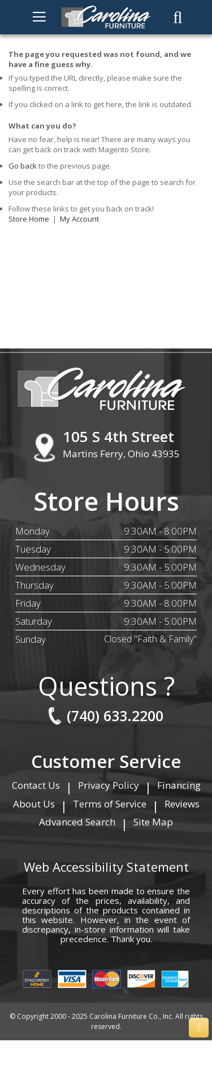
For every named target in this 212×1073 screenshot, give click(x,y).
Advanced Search (77, 821)
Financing (179, 785)
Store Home (28, 219)
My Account (79, 219)
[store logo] (106, 17)
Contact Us (36, 785)
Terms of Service (109, 803)
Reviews (182, 803)
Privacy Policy (108, 785)
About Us (34, 803)
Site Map (153, 821)
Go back (22, 166)
